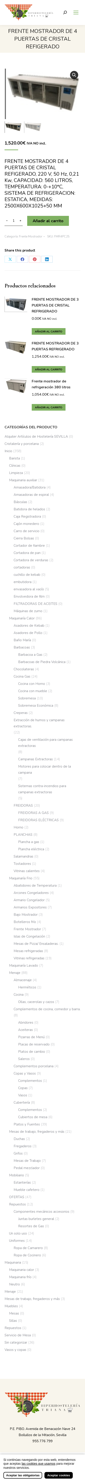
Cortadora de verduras (31, 560)
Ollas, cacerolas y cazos (36, 1002)
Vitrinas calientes (27, 871)
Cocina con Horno (31, 683)
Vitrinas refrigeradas (29, 958)
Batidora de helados (29, 509)
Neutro (14, 1284)
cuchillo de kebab (27, 574)
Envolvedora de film (29, 596)
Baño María (22, 640)
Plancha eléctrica (31, 849)
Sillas (13, 1320)
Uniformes (17, 1240)
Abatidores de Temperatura (35, 885)
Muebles (11, 1306)
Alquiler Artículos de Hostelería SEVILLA (36, 436)
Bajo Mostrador (26, 914)
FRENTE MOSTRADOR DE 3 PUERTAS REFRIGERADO (55, 346)
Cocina (19, 994)
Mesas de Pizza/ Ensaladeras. (36, 943)
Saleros (24, 1059)
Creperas (21, 713)
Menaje (14, 973)
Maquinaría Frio (20, 878)
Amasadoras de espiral (31, 494)
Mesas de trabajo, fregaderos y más (36, 1131)
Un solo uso (18, 1233)
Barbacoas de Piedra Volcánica (42, 662)
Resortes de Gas (31, 1226)
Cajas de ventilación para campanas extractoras (45, 742)
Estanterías (22, 1182)
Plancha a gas (28, 842)
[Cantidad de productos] (13, 221)
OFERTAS (16, 1197)
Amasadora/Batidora (30, 487)
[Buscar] (65, 12)
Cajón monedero (26, 523)
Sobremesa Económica (35, 705)
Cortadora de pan (27, 553)
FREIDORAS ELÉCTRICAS (38, 820)
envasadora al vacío (29, 589)
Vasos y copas (15, 1349)
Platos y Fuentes (27, 1124)
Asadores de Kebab (29, 625)
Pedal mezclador (27, 1168)
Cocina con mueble (32, 691)
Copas (23, 1088)
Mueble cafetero (26, 1190)
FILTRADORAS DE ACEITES (35, 603)
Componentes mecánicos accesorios (41, 1211)
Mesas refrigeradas (28, 951)
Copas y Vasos (25, 1073)
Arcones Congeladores (31, 893)
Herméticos (27, 987)
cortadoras (22, 567)
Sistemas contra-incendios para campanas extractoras (42, 789)
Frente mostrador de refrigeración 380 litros (51, 384)
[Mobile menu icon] (75, 12)
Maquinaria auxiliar (23, 480)
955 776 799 (42, 1441)
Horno (18, 827)
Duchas (19, 1139)
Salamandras (23, 856)
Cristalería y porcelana (22, 444)
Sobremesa (27, 698)
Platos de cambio (31, 1051)
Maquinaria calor (21, 1269)
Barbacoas (22, 647)
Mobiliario (16, 1175)
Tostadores (22, 863)
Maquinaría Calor (22, 618)
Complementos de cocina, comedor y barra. (47, 1009)
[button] (74, 75)
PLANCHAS (23, 834)
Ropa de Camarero (28, 1248)
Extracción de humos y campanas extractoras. (39, 723)
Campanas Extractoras (35, 759)
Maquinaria (13, 1262)
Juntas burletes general (36, 1219)
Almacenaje (23, 980)
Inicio (8, 451)
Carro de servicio (26, 531)
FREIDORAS (23, 805)
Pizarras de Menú (31, 1037)
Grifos (18, 1153)
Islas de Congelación (29, 936)
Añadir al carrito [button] (48, 331)
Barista (14, 458)
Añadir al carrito (48, 221)
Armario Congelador (29, 900)
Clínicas (14, 465)
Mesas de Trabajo (27, 1160)
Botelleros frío (25, 922)
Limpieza (16, 473)
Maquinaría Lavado (23, 965)
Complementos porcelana (33, 1066)
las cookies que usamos (38, 1476)
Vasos (22, 1095)
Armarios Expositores (30, 907)
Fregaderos (23, 1146)
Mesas (14, 1313)
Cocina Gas (22, 676)
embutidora (23, 582)
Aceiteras (25, 1030)
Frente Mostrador (30, 237)
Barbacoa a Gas (30, 654)
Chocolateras (24, 669)
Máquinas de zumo (28, 611)
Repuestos (17, 1204)
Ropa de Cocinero (27, 1255)
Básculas (20, 502)
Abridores (25, 1022)
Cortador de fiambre (29, 545)
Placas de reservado (34, 1044)
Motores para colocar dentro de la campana (44, 769)
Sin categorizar (16, 1342)
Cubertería (22, 1102)
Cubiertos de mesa (32, 1117)
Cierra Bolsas (24, 538)
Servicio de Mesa (18, 1335)
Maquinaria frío (20, 1277)
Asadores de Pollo (28, 633)
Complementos (30, 1080)
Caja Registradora (27, 516)
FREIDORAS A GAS (33, 813)
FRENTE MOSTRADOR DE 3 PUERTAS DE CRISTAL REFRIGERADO (55, 305)
